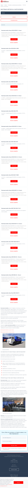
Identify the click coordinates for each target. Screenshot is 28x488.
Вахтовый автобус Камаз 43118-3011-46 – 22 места (11, 157)
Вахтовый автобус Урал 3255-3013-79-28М (10, 175)
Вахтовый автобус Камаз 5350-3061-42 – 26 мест (11, 274)
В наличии (4, 24)
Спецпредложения (14, 20)
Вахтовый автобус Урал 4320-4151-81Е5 (9, 81)
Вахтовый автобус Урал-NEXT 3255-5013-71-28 (10, 208)
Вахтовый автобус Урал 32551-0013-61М (9, 141)
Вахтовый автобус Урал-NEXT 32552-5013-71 (10, 241)
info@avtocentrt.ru (14, 466)
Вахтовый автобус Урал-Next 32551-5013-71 (10, 292)
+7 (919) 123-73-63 (14, 462)
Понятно (18, 482)
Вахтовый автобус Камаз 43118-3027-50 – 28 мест (11, 126)
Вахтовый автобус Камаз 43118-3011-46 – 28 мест (11, 95)
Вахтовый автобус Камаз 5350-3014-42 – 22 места (11, 256)
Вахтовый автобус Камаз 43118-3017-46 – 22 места (11, 223)
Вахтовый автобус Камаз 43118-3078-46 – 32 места (11, 63)
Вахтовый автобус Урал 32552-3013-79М (9, 111)
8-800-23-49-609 (14, 460)
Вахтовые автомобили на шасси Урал (7, 329)
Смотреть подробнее (14, 42)
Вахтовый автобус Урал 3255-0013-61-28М (10, 48)
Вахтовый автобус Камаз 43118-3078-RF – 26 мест (11, 30)
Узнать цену (14, 39)
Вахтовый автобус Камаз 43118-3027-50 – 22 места (11, 190)
